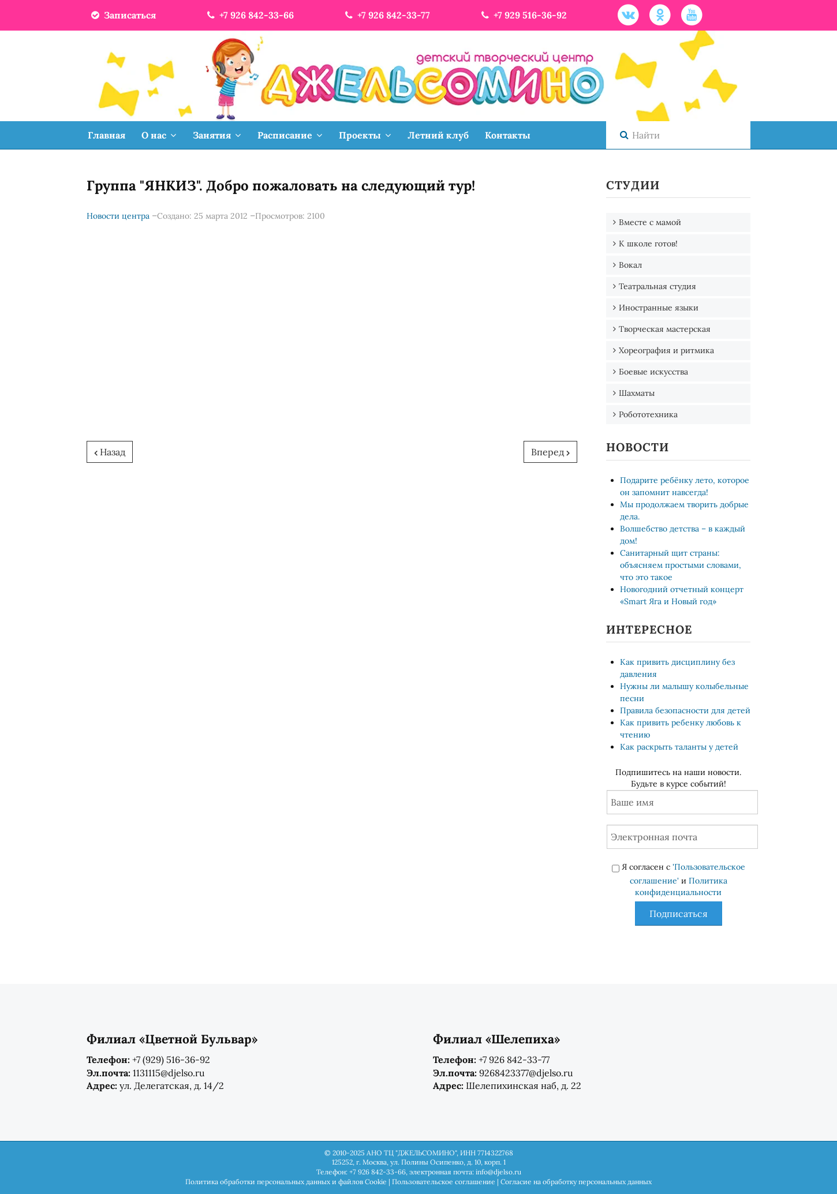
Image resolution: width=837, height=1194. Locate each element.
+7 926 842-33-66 (249, 15)
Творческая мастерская (665, 329)
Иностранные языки (658, 307)
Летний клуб (438, 135)
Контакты (507, 135)
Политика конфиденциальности (681, 886)
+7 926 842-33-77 (386, 15)
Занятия (212, 135)
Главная (106, 135)
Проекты (360, 135)
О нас (153, 135)
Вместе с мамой (650, 222)
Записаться (122, 15)
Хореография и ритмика (666, 350)
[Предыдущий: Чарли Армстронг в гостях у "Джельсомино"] (110, 452)
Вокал (630, 265)
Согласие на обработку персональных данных (576, 1181)
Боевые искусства (653, 371)
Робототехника (648, 414)
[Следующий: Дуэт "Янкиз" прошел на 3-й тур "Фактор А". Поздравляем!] (550, 452)
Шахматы (637, 393)
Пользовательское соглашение (443, 1181)
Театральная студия (657, 286)
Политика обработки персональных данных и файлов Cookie (286, 1181)
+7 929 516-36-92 (523, 15)
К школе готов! (648, 243)
